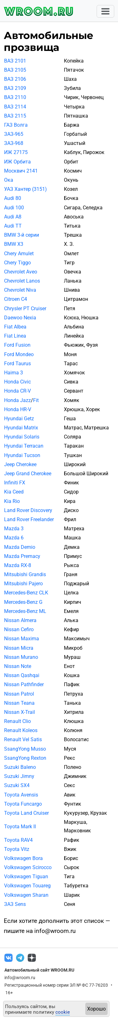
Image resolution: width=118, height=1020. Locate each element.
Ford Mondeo (19, 354)
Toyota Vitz (16, 849)
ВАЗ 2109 (15, 88)
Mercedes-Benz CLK (26, 593)
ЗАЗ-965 (13, 134)
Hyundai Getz (19, 419)
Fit (36, 400)
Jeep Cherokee (20, 464)
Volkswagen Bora (23, 858)
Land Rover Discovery (28, 510)
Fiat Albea (15, 327)
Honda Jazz (17, 400)
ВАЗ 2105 (15, 70)
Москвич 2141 (21, 171)
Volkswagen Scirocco (28, 867)
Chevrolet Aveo (20, 272)
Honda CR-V (17, 391)
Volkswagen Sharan (26, 895)
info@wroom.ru (19, 977)
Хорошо (96, 1009)
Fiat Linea (15, 336)
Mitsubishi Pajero (23, 584)
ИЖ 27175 (16, 152)
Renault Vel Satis (23, 739)
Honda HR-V (17, 409)
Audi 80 (12, 198)
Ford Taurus (17, 364)
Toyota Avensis (21, 795)
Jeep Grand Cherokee (27, 474)
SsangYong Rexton (25, 758)
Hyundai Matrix (21, 428)
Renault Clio (17, 721)
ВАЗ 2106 (15, 79)
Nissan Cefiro (19, 629)
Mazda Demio (19, 547)
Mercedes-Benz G (23, 602)
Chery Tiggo (17, 263)
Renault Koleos (20, 730)
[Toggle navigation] (105, 11)
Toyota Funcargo (23, 804)
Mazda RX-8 (17, 565)
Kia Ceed (14, 492)
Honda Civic (17, 382)
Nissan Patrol (19, 694)
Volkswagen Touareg (27, 886)
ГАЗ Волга (16, 125)
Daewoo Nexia (20, 318)
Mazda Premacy (22, 556)
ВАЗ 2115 (15, 116)
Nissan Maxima (21, 639)
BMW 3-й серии (21, 235)
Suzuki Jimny (19, 776)
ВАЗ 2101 (15, 61)
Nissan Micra (18, 648)
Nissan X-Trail (19, 712)
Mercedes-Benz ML (25, 611)
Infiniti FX (14, 483)
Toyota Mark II (20, 827)
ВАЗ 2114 (15, 107)
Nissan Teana (19, 703)
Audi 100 (14, 208)
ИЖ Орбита (17, 162)
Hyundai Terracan (23, 446)
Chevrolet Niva (20, 290)
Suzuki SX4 (17, 785)
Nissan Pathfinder (24, 684)
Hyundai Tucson (22, 455)
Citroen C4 (15, 299)
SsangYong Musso (25, 749)
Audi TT (13, 226)
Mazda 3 (14, 529)
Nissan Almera (20, 620)
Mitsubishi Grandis (25, 574)
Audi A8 (12, 217)
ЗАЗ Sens (15, 904)
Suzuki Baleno (20, 767)
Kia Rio (12, 501)
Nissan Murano (21, 657)
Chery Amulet (19, 253)
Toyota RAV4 (18, 840)
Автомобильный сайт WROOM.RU (39, 970)
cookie (62, 1012)
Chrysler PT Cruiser (25, 309)
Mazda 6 (14, 538)
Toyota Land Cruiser (26, 813)
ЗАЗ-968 (13, 143)
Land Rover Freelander (29, 519)
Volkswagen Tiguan (26, 876)
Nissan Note (17, 666)
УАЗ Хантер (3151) (25, 189)
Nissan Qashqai (21, 675)
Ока (8, 180)
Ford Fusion (17, 345)
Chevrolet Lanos (22, 281)
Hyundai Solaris (21, 437)
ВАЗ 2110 (15, 97)
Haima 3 (13, 373)
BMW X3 (13, 244)
